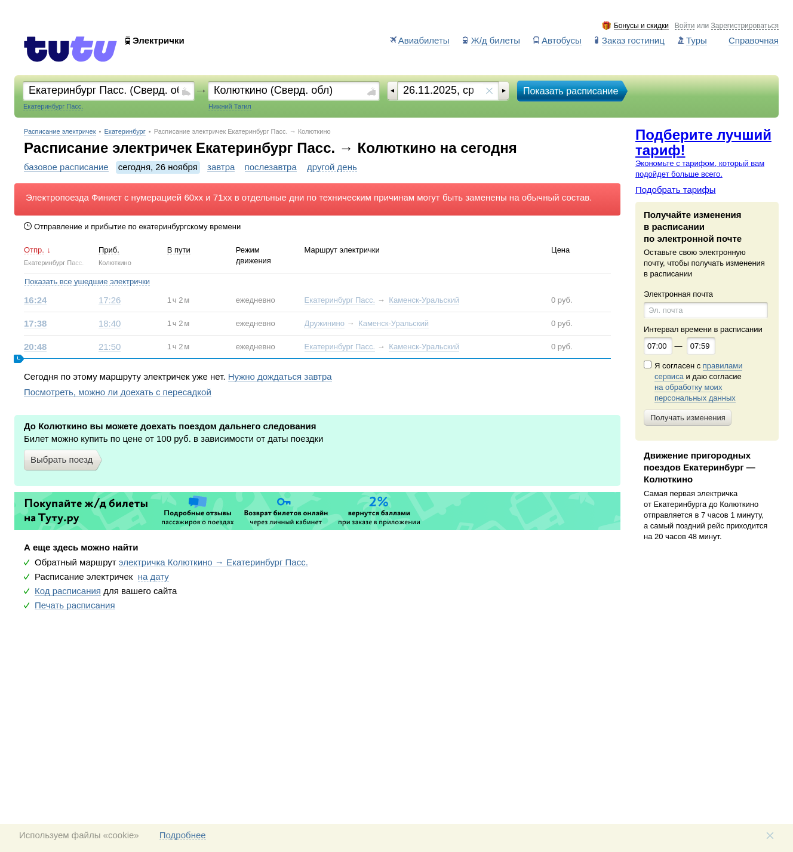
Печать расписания (75, 605)
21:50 (110, 347)
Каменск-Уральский (424, 300)
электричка (213, 562)
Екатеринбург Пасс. (340, 300)
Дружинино (325, 323)
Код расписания (68, 591)
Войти (685, 26)
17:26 (110, 300)
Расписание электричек (60, 131)
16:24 (35, 300)
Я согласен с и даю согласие (698, 382)
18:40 (110, 323)
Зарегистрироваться (745, 26)
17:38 (35, 323)
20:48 (35, 347)
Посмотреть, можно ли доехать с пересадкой (117, 392)
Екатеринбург (125, 131)
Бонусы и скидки (641, 26)
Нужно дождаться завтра (280, 377)
